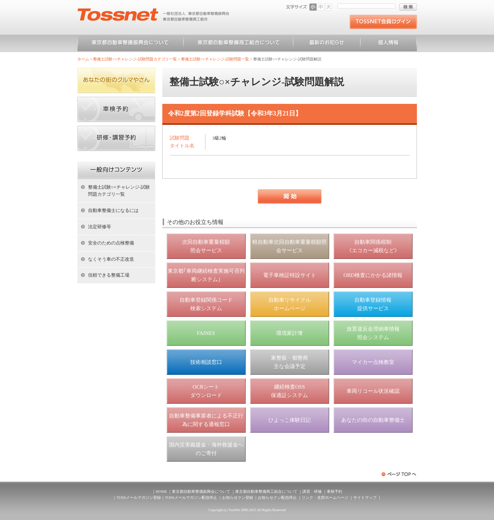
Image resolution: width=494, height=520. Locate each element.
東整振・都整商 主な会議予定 (289, 362)
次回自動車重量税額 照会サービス (206, 246)
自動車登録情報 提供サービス (372, 304)
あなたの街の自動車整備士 (373, 420)
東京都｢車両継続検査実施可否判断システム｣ (206, 275)
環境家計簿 (289, 333)
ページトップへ (399, 474)
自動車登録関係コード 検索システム (206, 304)
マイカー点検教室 (373, 362)
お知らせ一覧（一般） (326, 44)
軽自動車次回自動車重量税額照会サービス (289, 246)
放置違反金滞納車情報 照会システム (373, 333)
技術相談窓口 (206, 362)
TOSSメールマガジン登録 (138, 497)
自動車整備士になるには (113, 210)
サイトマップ (365, 497)
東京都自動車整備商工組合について (238, 44)
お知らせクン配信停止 (277, 497)
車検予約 (334, 491)
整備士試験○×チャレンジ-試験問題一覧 (215, 59)
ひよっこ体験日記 (289, 420)
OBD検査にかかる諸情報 (372, 275)
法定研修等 (99, 226)
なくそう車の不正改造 (111, 259)
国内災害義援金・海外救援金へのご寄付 (206, 449)
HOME (161, 491)
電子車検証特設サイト (289, 275)
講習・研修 (312, 491)
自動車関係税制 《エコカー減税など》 (373, 246)
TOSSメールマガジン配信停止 (191, 497)
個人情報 (388, 44)
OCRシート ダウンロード (206, 391)
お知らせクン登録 (237, 497)
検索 (408, 7)
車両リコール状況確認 (373, 391)
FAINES (206, 333)
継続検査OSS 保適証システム (289, 391)
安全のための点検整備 (111, 243)
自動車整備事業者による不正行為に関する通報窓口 (206, 420)
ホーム (83, 59)
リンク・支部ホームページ (325, 497)
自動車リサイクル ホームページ (289, 304)
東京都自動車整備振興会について (130, 44)
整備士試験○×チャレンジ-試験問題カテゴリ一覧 (135, 59)
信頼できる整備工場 (108, 275)
